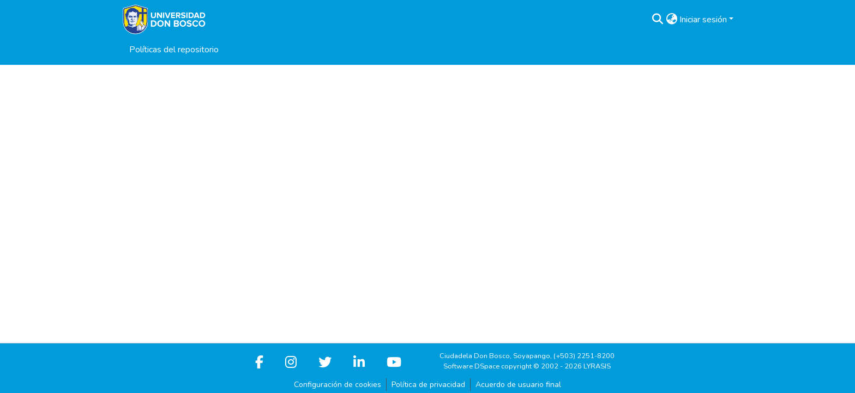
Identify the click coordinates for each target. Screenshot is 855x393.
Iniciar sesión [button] (704, 20)
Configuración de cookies (337, 384)
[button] (657, 19)
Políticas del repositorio (174, 50)
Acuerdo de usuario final (518, 384)
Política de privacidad (428, 384)
